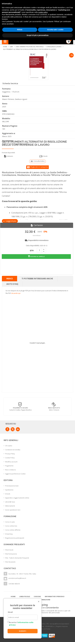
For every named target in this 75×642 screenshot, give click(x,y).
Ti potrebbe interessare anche (37, 278)
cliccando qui (15, 293)
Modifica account (11, 462)
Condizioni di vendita (12, 450)
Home (13, 596)
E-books (37, 596)
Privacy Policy (10, 454)
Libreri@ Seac (10, 502)
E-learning (8, 534)
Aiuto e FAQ (12, 284)
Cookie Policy (10, 458)
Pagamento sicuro (54, 408)
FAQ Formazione (11, 554)
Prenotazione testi (11, 486)
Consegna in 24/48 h (20, 408)
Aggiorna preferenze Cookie (15, 474)
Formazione (45, 599)
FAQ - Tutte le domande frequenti (17, 558)
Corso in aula (10, 522)
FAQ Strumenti (10, 562)
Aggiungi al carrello (36, 256)
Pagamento (9, 466)
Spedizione (9, 490)
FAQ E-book (9, 550)
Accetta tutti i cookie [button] (55, 30)
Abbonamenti (10, 506)
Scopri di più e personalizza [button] (37, 35)
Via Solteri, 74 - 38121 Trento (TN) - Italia (22, 574)
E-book (43, 156)
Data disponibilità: (32, 245)
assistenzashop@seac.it (17, 578)
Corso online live (11, 526)
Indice (9, 278)
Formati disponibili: (8, 153)
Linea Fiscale (24, 596)
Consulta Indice (37, 161)
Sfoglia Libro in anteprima (37, 167)
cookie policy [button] (42, 12)
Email (10, 612)
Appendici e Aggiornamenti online (17, 498)
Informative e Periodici (54, 596)
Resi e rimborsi (10, 470)
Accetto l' (21, 623)
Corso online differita (12, 530)
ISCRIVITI (22, 631)
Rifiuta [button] (19, 30)
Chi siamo (8, 446)
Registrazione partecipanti (14, 538)
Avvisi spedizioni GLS (12, 510)
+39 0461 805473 (14, 584)
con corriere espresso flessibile (20, 410)
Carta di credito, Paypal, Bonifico (54, 410)
